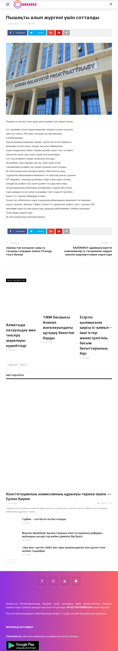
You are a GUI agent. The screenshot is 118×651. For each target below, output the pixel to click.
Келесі (24, 365)
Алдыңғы (12, 365)
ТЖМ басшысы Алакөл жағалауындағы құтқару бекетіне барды (58, 327)
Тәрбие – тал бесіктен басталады (44, 483)
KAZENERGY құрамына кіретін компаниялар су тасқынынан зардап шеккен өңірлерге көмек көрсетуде (88, 251)
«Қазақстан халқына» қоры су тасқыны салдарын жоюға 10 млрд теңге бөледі (29, 251)
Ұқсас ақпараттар (16, 280)
